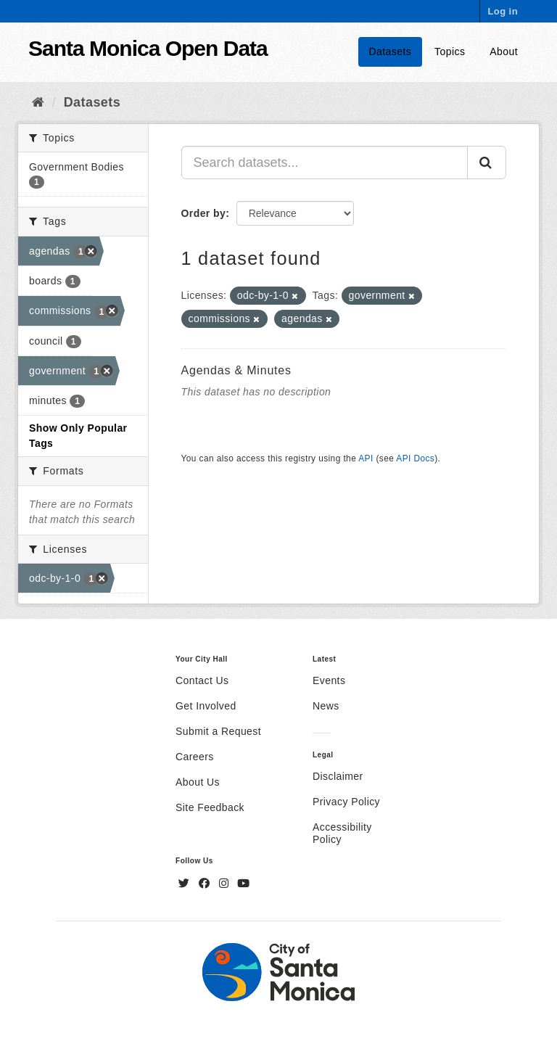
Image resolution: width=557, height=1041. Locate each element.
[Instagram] (225, 883)
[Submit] (486, 162)
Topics (449, 51)
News (326, 706)
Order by (203, 213)
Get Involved (206, 706)
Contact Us (202, 680)
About (504, 51)
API (365, 458)
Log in (502, 11)
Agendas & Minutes (236, 370)
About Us (198, 782)
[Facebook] (206, 883)
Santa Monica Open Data (148, 48)
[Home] (38, 102)
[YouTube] (243, 883)
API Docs (415, 458)
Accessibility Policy (342, 833)
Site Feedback (210, 807)
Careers (195, 756)
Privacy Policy (346, 801)
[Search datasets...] (325, 162)
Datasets (390, 51)
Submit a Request (218, 731)
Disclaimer (338, 776)
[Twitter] (186, 883)
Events (329, 680)
